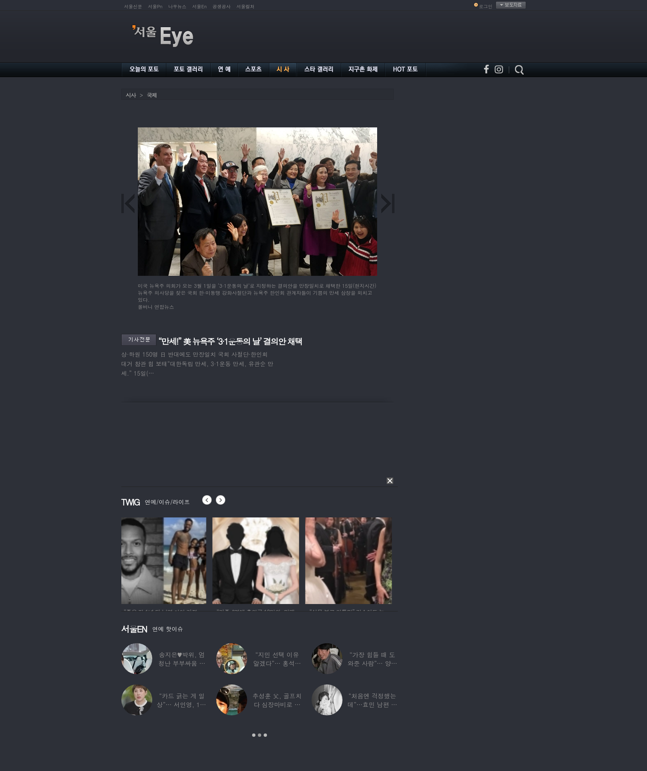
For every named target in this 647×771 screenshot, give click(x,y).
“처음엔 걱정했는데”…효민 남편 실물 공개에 (372, 704)
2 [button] (259, 735)
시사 (131, 95)
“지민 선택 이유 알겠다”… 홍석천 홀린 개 (277, 663)
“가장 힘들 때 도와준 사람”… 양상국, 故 (372, 663)
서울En (199, 6)
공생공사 (222, 6)
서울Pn (155, 6)
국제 (152, 95)
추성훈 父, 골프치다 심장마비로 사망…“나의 (276, 704)
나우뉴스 (177, 6)
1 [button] (253, 735)
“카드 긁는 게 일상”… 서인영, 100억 (181, 704)
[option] (164, 559)
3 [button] (265, 735)
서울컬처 (245, 6)
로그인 (486, 6)
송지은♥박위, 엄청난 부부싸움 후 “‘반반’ (181, 663)
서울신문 (133, 6)
